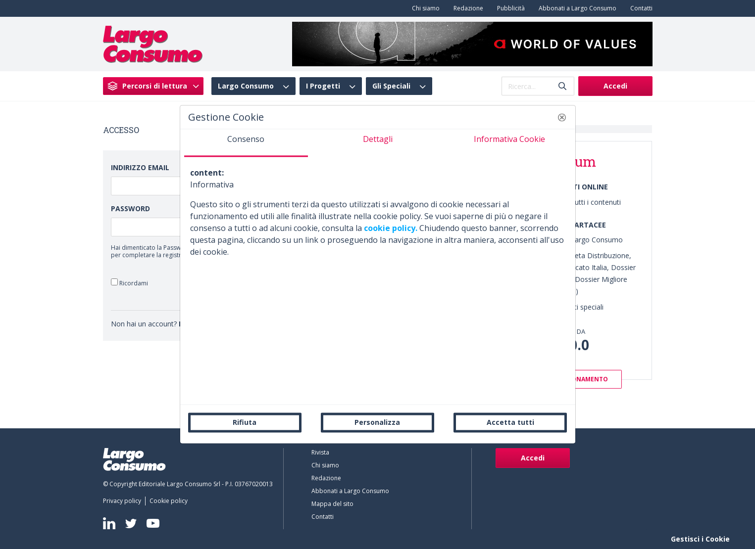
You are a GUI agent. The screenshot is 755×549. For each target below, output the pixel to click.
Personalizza (377, 422)
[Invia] (562, 86)
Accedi (615, 86)
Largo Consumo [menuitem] (246, 86)
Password (130, 208)
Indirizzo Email (140, 167)
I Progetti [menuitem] (323, 86)
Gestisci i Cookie (700, 539)
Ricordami (129, 282)
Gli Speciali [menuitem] (391, 86)
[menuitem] (424, 8)
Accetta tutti (510, 422)
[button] (562, 117)
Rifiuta (244, 422)
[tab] (246, 143)
